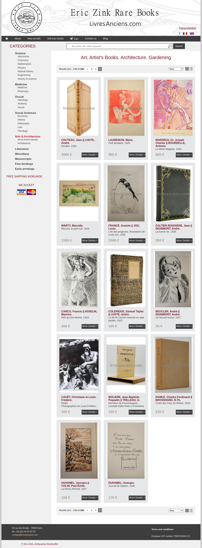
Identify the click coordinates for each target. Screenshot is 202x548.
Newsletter (188, 28)
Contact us (91, 38)
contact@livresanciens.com (25, 535)
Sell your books (55, 38)
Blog (105, 38)
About (18, 38)
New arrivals (34, 38)
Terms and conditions (162, 529)
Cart (74, 39)
